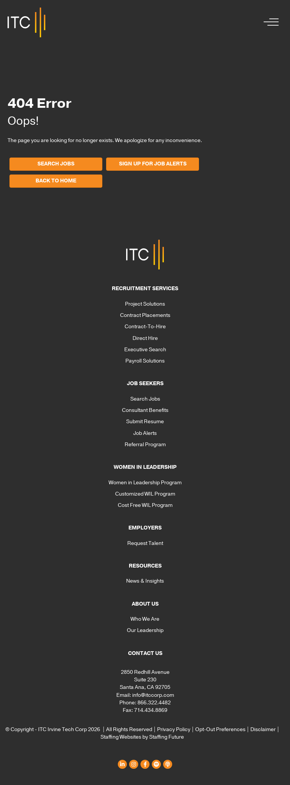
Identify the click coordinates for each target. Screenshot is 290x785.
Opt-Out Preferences (220, 729)
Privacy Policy (173, 729)
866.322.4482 (154, 702)
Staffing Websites (120, 737)
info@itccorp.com (153, 695)
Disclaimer (263, 729)
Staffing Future (166, 737)
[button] (269, 22)
